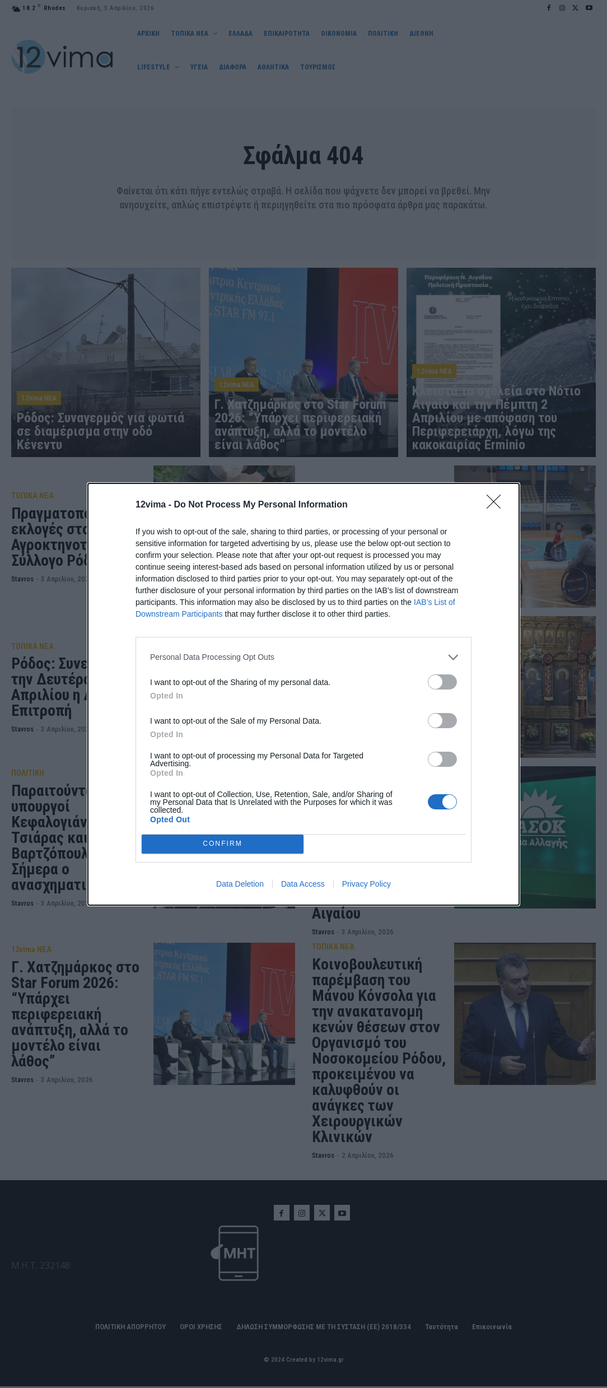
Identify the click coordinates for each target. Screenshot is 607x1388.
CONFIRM (223, 844)
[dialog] (303, 694)
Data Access (303, 883)
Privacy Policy (366, 883)
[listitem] (303, 657)
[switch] (442, 682)
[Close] (497, 505)
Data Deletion (240, 883)
